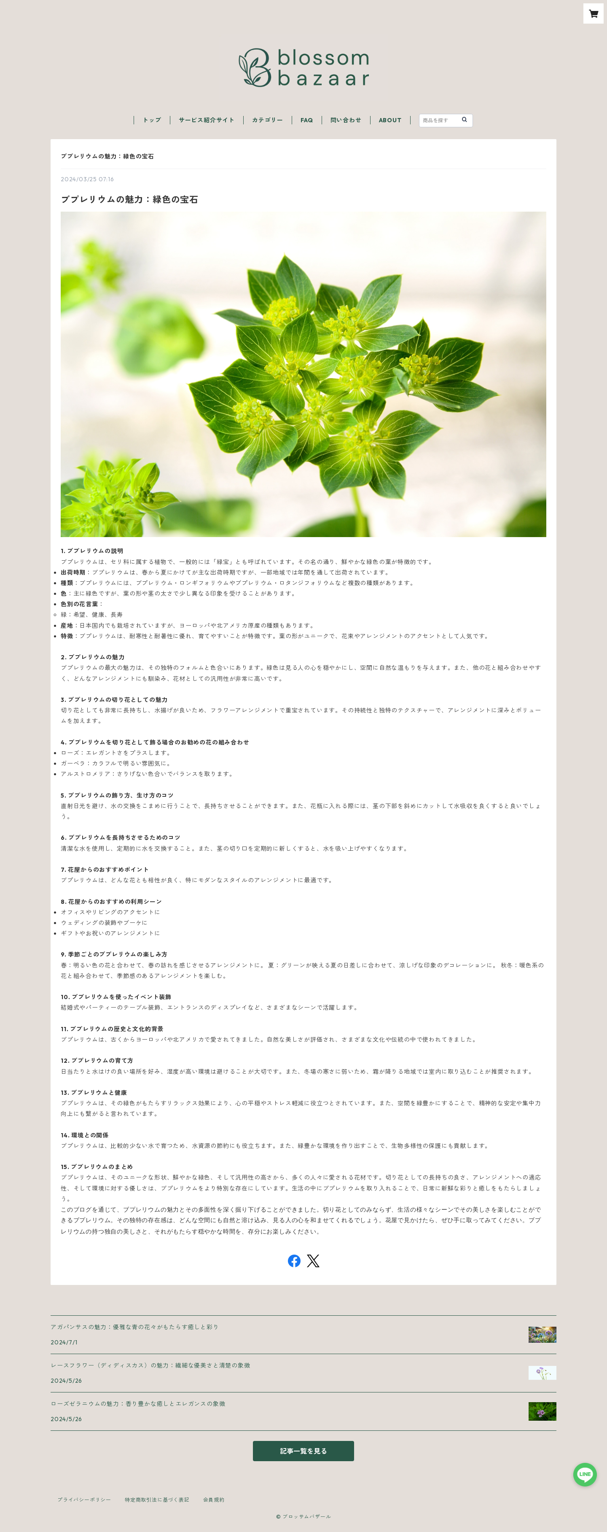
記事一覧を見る (303, 1451)
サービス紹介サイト (207, 120)
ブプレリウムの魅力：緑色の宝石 (107, 156)
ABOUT (390, 120)
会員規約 (214, 1500)
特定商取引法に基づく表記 (157, 1500)
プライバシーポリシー (84, 1500)
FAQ (307, 120)
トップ (151, 120)
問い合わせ (346, 120)
